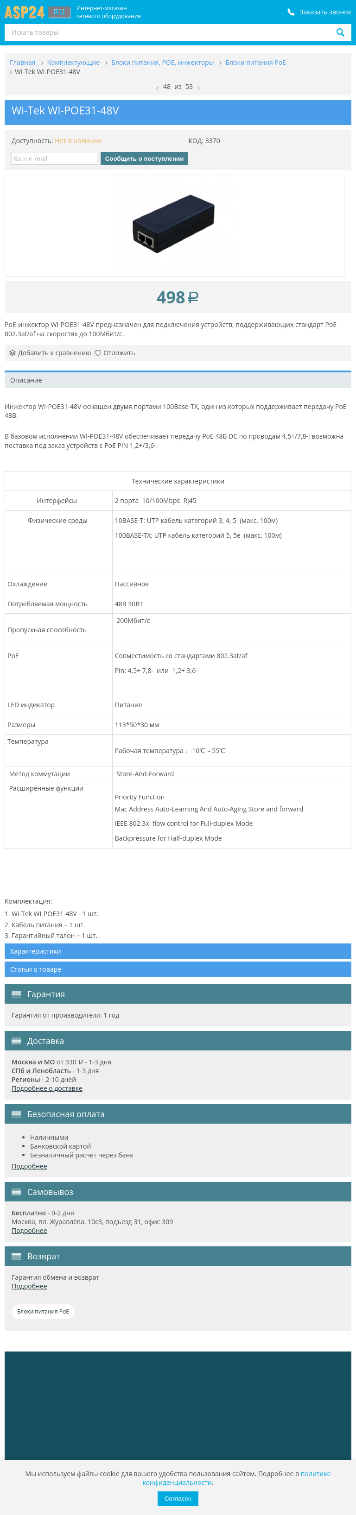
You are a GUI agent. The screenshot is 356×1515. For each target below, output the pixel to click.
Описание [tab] (26, 380)
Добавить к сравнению (50, 352)
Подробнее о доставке (47, 1088)
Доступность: (32, 140)
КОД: (195, 140)
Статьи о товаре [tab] (35, 969)
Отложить (115, 352)
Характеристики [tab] (35, 951)
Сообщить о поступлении (144, 158)
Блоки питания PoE (43, 1311)
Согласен (178, 1498)
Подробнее (29, 1166)
